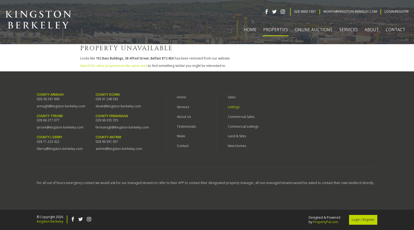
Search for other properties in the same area (113, 65)
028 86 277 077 (48, 120)
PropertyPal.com (325, 222)
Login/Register (396, 12)
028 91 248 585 (107, 99)
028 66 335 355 (107, 120)
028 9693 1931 (305, 12)
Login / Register (363, 219)
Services (183, 107)
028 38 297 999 (48, 99)
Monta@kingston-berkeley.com (350, 12)
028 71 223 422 (48, 142)
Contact (395, 30)
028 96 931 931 (107, 142)
